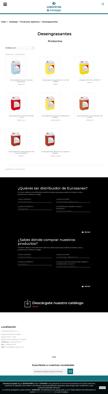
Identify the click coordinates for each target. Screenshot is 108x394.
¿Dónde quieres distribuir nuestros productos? (69, 207)
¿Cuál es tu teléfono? (25, 206)
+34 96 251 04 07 (16, 342)
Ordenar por (10, 48)
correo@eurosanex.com (14, 347)
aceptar (102, 388)
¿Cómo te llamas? (24, 199)
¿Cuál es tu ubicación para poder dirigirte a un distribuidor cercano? (72, 263)
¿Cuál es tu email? (62, 199)
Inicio (4, 22)
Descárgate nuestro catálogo (57, 304)
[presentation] (54, 224)
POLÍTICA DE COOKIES (44, 392)
